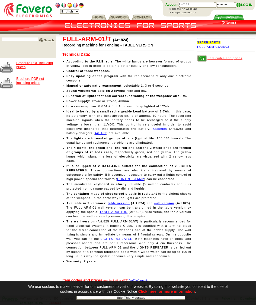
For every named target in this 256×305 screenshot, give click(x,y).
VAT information (139, 280)
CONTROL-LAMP (130, 179)
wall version (164, 203)
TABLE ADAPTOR (113, 211)
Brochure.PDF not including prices (30, 81)
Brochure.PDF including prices (34, 65)
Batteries (160, 128)
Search (49, 40)
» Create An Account (183, 9)
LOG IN (246, 5)
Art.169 (100, 133)
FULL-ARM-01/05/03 (213, 46)
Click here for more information (166, 292)
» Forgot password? (182, 12)
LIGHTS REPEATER (117, 238)
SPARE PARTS (209, 42)
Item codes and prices (224, 58)
